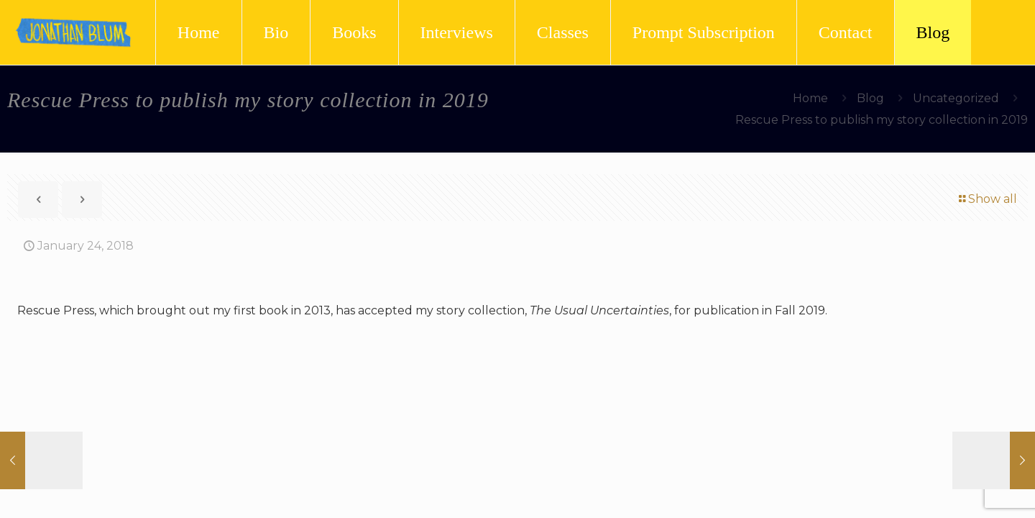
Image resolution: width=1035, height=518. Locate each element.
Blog (870, 98)
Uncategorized (956, 98)
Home (810, 98)
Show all (987, 199)
